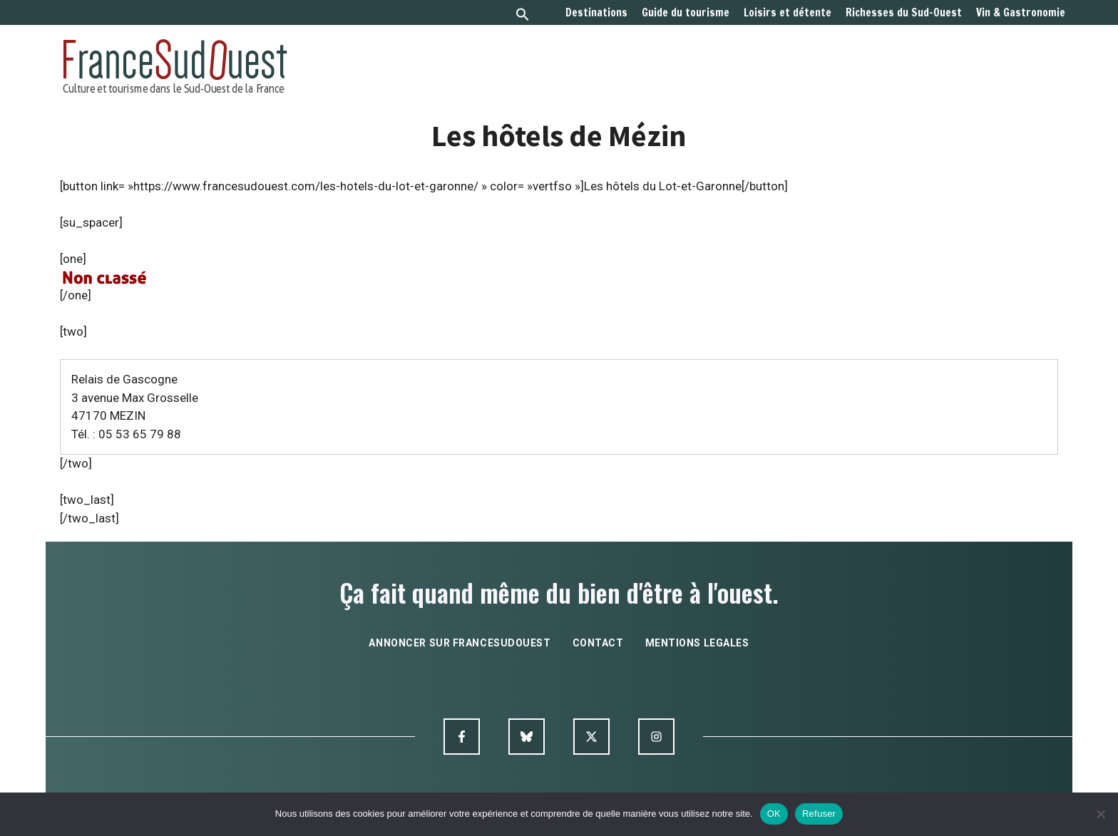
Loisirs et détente (787, 13)
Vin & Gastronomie (1020, 13)
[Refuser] (1100, 814)
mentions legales (697, 643)
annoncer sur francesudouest (459, 643)
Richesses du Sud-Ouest (904, 13)
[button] (522, 16)
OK (774, 813)
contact (598, 643)
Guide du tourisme (685, 13)
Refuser (819, 813)
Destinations (596, 13)
